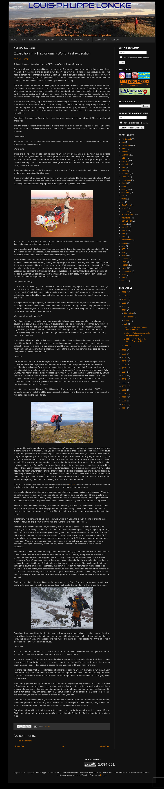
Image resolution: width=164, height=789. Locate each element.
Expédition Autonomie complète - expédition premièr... (137, 334)
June (126, 346)
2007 (124, 397)
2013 (124, 375)
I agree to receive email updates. (135, 58)
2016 (124, 365)
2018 (124, 357)
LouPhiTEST (101, 39)
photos (124, 230)
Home (14, 39)
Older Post (104, 746)
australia (125, 161)
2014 (124, 372)
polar (124, 233)
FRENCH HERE (21, 59)
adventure (126, 145)
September (129, 317)
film (123, 196)
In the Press (77, 39)
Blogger (103, 775)
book (124, 167)
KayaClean (126, 205)
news (124, 224)
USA (123, 278)
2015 (124, 368)
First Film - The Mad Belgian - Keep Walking (136, 328)
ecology (125, 189)
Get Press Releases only (131, 128)
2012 (124, 379)
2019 (124, 354)
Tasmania (125, 259)
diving (124, 186)
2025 (124, 296)
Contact (115, 39)
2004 (124, 408)
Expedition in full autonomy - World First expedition (135, 340)
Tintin (124, 262)
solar (124, 252)
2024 (124, 299)
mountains (126, 218)
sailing (124, 243)
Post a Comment (24, 741)
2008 (124, 393)
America (125, 152)
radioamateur (127, 240)
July (126, 324)
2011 (124, 383)
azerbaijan (126, 164)
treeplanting (126, 271)
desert (124, 183)
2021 (124, 310)
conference (126, 180)
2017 (124, 361)
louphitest (125, 211)
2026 (124, 292)
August (127, 320)
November (128, 313)
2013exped (126, 139)
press (124, 237)
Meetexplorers (127, 215)
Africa (124, 148)
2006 (124, 401)
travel (124, 268)
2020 (124, 350)
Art (88, 39)
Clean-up (125, 177)
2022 (124, 306)
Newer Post (19, 746)
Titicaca (125, 265)
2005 (124, 404)
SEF (123, 249)
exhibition (125, 192)
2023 (124, 303)
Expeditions (34, 39)
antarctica (126, 155)
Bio (23, 39)
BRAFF (125, 171)
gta (123, 202)
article (47, 726)
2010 (124, 386)
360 (123, 142)
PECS (72, 484)
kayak (124, 208)
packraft (125, 227)
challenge (125, 174)
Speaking (49, 39)
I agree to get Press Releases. (134, 123)
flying (124, 199)
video (124, 281)
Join (122, 62)
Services (62, 39)
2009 (124, 390)
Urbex (124, 274)
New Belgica (127, 221)
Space (124, 255)
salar (124, 246)
